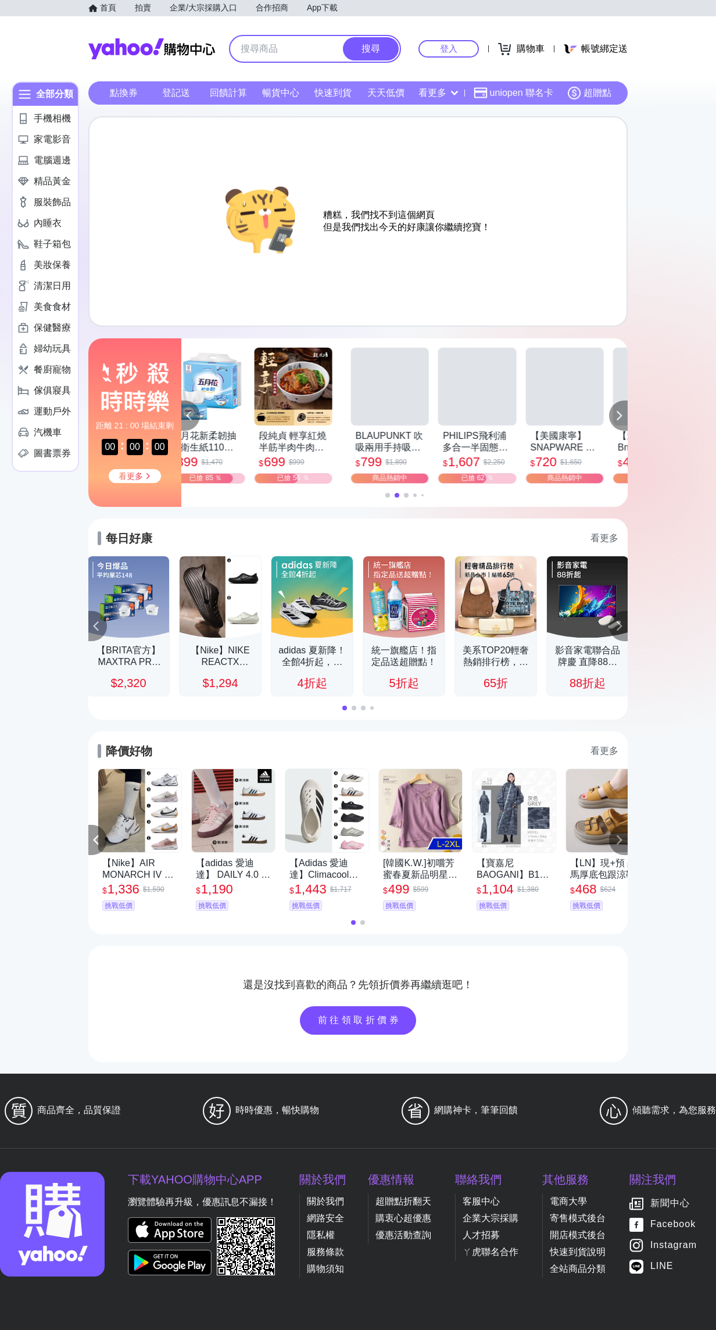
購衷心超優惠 (403, 1218)
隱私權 (321, 1235)
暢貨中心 (280, 93)
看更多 (438, 93)
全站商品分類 (578, 1269)
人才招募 (481, 1235)
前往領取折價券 (360, 1020)
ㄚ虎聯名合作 (490, 1252)
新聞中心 (670, 1204)
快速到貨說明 (578, 1252)
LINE (662, 1266)
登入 (448, 48)
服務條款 (325, 1252)
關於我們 (325, 1201)
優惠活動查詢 (403, 1235)
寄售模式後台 (578, 1218)
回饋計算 (228, 93)
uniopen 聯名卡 (513, 93)
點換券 (124, 93)
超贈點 (589, 93)
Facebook (673, 1224)
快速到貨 (333, 93)
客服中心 (481, 1201)
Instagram (673, 1245)
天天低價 (385, 93)
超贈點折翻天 (403, 1201)
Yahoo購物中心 (151, 49)
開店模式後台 (578, 1235)
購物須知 (325, 1269)
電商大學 (568, 1201)
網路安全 (325, 1218)
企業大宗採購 (490, 1218)
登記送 (176, 93)
